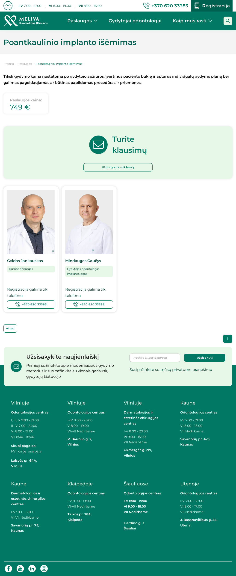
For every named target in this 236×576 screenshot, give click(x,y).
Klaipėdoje (81, 483)
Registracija (212, 6)
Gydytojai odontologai (135, 21)
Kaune (187, 403)
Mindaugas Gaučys (83, 261)
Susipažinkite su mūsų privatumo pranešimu (171, 369)
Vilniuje (20, 403)
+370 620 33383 (31, 304)
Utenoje (189, 483)
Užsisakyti (205, 357)
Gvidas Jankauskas (25, 261)
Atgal (10, 328)
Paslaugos (25, 63)
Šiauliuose (136, 483)
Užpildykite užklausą (118, 167)
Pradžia (8, 63)
